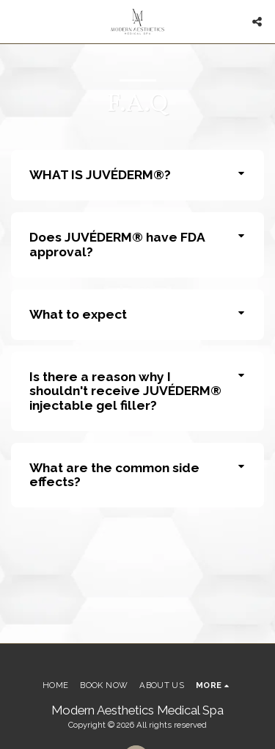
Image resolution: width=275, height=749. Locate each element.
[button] (16, 21)
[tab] (137, 175)
